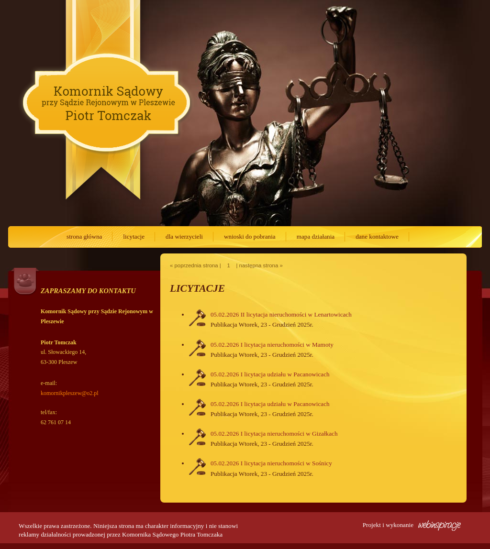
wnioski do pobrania (250, 236)
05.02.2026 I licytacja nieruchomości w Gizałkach (274, 433)
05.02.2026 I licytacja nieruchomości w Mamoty (272, 344)
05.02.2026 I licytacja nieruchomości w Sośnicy (271, 463)
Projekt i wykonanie (412, 524)
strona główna (84, 236)
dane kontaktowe (377, 236)
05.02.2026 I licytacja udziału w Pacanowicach (270, 374)
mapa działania (315, 236)
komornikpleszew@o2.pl (70, 393)
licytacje (134, 236)
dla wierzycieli (184, 236)
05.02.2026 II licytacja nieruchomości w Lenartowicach (281, 314)
